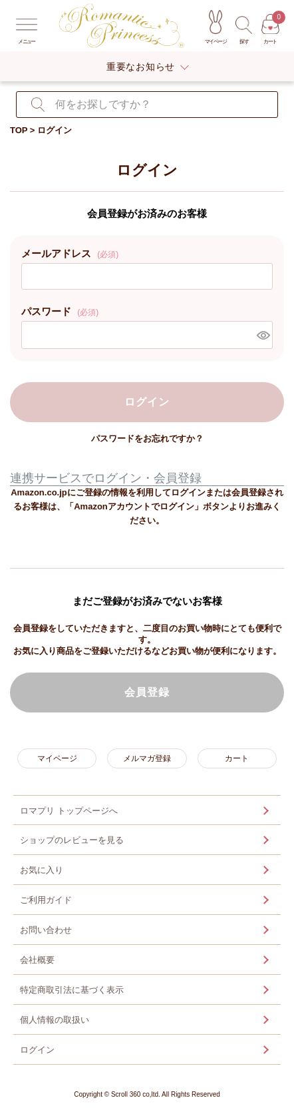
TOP (19, 130)
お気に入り (41, 870)
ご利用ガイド (46, 900)
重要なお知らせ (140, 66)
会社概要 (37, 960)
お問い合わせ (46, 930)
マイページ (57, 758)
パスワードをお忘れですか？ (147, 438)
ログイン (37, 1050)
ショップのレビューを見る (72, 840)
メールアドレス (69, 253)
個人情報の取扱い (54, 1020)
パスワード (59, 311)
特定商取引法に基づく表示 (72, 990)
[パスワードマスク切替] (262, 335)
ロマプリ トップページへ (69, 811)
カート (237, 758)
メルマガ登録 (147, 758)
